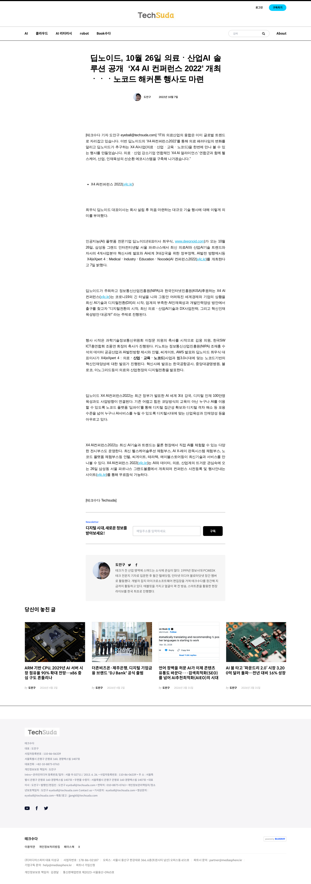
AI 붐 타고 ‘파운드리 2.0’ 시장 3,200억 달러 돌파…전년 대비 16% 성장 (256, 670)
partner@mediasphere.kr (225, 860)
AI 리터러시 (64, 33)
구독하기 (277, 7)
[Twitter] (129, 564)
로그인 (259, 7)
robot (84, 33)
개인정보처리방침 (49, 847)
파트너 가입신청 (85, 865)
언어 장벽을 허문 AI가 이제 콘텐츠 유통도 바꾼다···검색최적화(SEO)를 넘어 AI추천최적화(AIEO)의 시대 (189, 673)
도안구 (147, 97)
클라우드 (42, 33)
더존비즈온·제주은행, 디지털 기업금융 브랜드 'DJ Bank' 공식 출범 (122, 670)
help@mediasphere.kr (57, 865)
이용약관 (30, 847)
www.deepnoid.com (189, 241)
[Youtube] (27, 808)
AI (26, 33)
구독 (213, 531)
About (281, 33)
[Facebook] (136, 564)
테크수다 (31, 839)
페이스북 (69, 847)
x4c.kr (128, 184)
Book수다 (104, 33)
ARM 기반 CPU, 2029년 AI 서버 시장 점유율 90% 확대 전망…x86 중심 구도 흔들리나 (54, 673)
